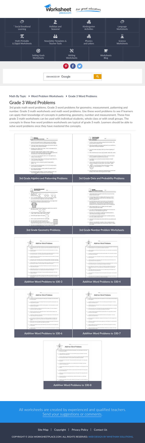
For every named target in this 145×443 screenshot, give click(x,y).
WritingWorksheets (71, 54)
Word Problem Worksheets (46, 96)
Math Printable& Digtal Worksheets (22, 39)
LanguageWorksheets (122, 25)
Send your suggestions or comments (72, 414)
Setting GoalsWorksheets (38, 54)
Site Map (43, 429)
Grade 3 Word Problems (81, 96)
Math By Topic (17, 96)
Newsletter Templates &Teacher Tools (55, 39)
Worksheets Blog (106, 54)
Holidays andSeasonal (55, 25)
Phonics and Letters (89, 39)
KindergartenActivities (89, 25)
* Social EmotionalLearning (22, 25)
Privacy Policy (80, 429)
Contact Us (100, 429)
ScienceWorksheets (122, 39)
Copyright (60, 429)
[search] (67, 76)
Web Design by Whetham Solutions (110, 436)
